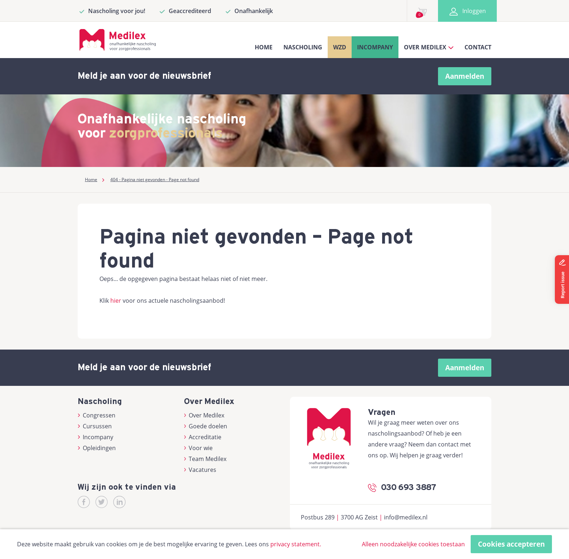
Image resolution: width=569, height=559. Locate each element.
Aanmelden (464, 76)
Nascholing (302, 47)
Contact (477, 47)
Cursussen (95, 426)
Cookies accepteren (511, 544)
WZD (339, 47)
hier (115, 301)
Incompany (375, 47)
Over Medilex (204, 415)
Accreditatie (203, 437)
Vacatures (200, 470)
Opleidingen (97, 448)
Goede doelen (206, 426)
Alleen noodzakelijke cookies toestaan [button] (413, 544)
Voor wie (198, 448)
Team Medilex (205, 459)
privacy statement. (295, 544)
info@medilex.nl (405, 517)
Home (264, 47)
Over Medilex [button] (429, 47)
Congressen (96, 415)
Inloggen (467, 10)
